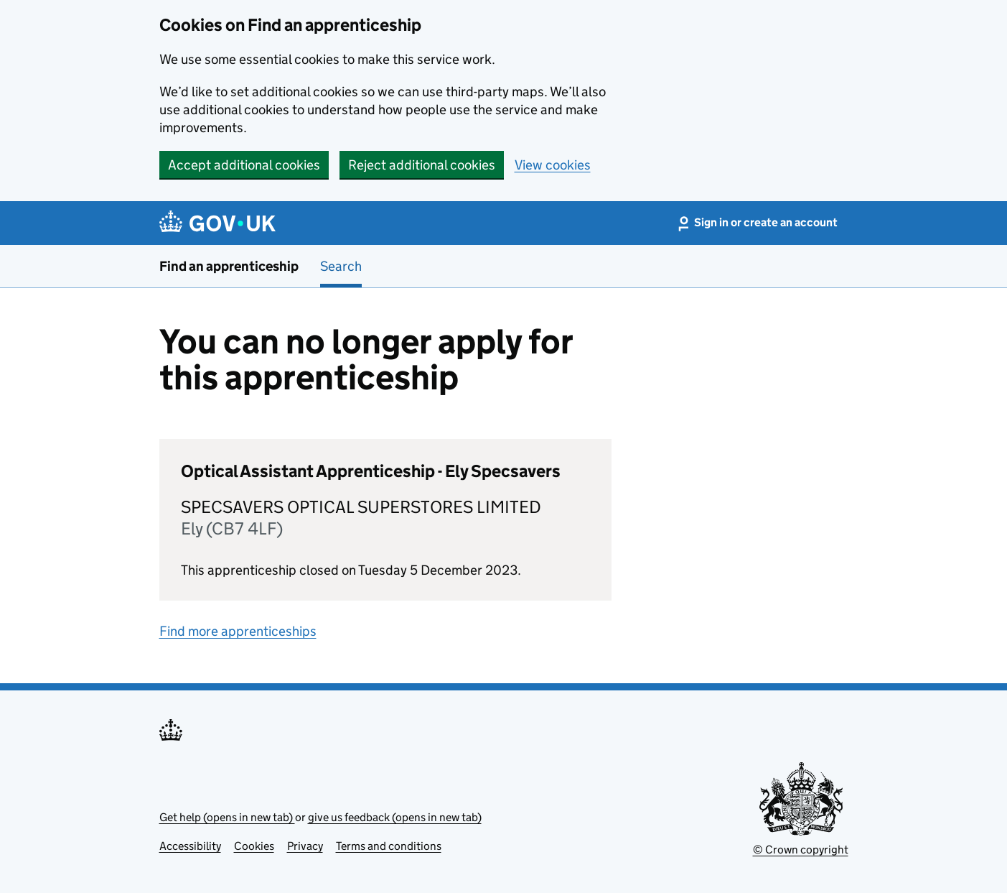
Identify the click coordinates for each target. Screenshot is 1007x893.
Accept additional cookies (244, 165)
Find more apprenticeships (238, 631)
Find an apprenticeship (229, 266)
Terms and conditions (388, 846)
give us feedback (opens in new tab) (395, 817)
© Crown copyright (800, 849)
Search (341, 266)
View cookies (553, 165)
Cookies (254, 846)
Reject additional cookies (421, 165)
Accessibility (190, 846)
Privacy (305, 846)
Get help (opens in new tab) (227, 817)
